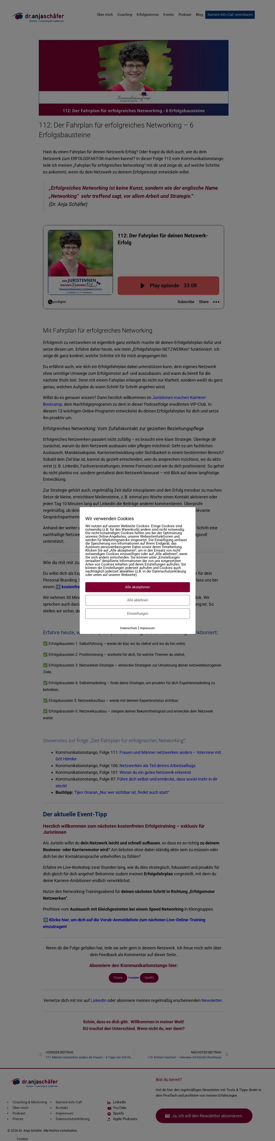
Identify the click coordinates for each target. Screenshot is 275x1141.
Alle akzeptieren (137, 587)
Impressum (147, 628)
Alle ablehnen (137, 600)
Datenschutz (128, 628)
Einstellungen (137, 613)
